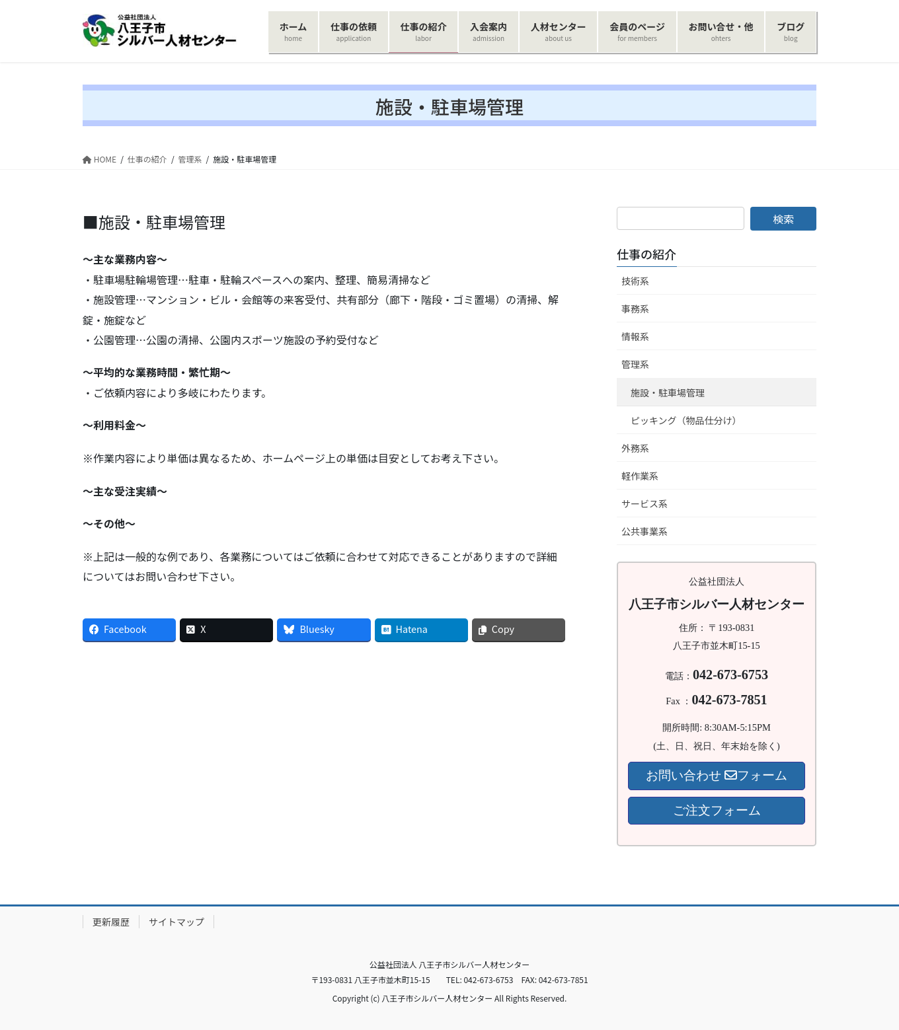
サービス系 (644, 503)
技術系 (635, 280)
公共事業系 (644, 531)
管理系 (635, 364)
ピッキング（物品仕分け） (686, 420)
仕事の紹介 (646, 253)
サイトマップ (176, 921)
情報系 (635, 336)
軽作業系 (639, 475)
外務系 (635, 448)
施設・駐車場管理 (668, 392)
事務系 (635, 308)
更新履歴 (111, 921)
